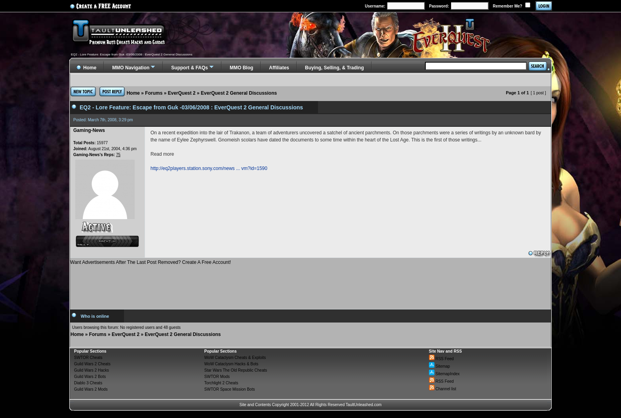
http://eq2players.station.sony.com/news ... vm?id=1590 (208, 168)
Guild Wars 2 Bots (90, 376)
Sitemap (439, 366)
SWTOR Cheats (88, 357)
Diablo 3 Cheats (88, 383)
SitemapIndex (444, 374)
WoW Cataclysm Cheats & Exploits (235, 357)
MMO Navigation (130, 68)
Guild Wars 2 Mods (91, 389)
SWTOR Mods (217, 376)
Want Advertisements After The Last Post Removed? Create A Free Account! (150, 262)
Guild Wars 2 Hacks (91, 370)
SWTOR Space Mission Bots (229, 389)
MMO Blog (241, 68)
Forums (153, 93)
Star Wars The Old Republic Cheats (235, 370)
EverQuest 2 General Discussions (239, 93)
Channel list (442, 389)
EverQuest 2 (182, 93)
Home (133, 93)
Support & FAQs (189, 68)
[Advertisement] (310, 284)
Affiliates (279, 68)
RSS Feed (441, 359)
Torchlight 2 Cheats (221, 383)
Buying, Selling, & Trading (334, 68)
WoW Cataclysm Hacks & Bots (231, 364)
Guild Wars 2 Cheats (92, 364)
